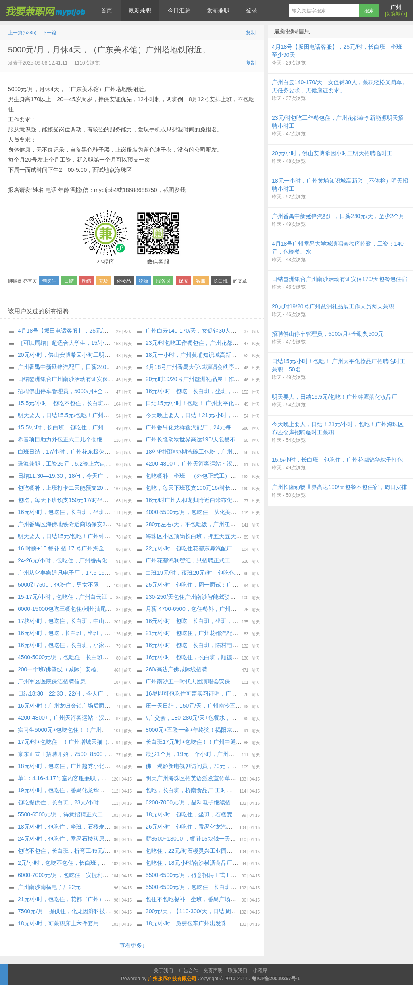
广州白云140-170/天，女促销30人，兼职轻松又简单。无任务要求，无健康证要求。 (250, 330)
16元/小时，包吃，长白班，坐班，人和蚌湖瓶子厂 (209, 391)
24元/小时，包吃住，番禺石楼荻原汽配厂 (69, 838)
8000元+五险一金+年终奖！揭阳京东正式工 (200, 730)
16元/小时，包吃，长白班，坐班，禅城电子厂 (75, 633)
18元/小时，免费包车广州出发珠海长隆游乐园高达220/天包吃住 (226, 923)
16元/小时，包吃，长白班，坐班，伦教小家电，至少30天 (218, 621)
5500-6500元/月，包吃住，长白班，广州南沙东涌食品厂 (216, 887)
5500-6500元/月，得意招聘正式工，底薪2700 (75, 814)
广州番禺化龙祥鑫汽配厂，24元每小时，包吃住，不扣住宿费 (222, 427)
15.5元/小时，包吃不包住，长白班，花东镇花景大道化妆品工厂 (97, 403)
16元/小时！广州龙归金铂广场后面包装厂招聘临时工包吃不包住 (98, 705)
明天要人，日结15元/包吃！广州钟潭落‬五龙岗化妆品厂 (86, 536)
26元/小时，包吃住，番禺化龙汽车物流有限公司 (206, 826)
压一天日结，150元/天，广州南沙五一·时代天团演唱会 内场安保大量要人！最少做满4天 (256, 705)
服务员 (163, 281)
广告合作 (188, 970)
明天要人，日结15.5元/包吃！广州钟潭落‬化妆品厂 (80, 415)
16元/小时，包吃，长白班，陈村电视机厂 (197, 645)
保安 (183, 281)
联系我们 (237, 970)
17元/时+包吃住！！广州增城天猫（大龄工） (74, 742)
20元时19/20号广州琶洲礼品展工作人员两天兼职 (207, 379)
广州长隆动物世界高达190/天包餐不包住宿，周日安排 (213, 439)
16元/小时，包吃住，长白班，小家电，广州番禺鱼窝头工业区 (95, 645)
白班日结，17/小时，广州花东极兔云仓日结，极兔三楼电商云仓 (98, 451)
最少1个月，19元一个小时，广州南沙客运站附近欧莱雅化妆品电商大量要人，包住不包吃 (257, 754)
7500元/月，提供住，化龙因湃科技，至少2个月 (77, 911)
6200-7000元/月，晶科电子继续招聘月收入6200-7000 (213, 802)
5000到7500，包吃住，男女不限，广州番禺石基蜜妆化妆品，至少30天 (107, 584)
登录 (251, 10)
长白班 (220, 281)
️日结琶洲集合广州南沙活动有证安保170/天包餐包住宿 (85, 379)
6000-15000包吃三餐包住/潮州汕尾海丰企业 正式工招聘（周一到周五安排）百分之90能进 (131, 609)
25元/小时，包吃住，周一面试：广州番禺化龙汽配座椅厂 (217, 584)
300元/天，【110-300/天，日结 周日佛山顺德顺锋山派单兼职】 (225, 911)
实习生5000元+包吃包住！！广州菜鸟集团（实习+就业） (89, 730)
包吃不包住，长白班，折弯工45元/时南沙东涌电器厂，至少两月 (98, 851)
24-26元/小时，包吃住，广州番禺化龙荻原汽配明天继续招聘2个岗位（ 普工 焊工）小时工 (130, 560)
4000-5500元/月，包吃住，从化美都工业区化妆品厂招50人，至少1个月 (235, 512)
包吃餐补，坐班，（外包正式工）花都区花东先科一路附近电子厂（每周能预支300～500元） (262, 476)
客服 (201, 281)
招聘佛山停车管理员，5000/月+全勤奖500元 (73, 391)
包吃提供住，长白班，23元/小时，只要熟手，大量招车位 (89, 802)
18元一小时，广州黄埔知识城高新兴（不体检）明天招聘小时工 (225, 355)
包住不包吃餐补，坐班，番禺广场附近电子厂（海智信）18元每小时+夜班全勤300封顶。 (257, 899)
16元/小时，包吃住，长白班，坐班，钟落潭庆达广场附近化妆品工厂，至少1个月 (119, 512)
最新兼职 (140, 10)
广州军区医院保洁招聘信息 (52, 681)
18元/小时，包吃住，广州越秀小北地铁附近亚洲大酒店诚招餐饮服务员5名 (111, 766)
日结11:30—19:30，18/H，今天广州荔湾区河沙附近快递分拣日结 (100, 476)
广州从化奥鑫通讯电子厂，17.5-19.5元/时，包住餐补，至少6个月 (100, 572)
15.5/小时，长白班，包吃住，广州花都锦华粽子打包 (83, 427)
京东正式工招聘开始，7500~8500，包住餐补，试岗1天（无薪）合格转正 (110, 754)
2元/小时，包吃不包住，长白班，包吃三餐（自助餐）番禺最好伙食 (102, 863)
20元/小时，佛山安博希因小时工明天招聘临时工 (78, 355)
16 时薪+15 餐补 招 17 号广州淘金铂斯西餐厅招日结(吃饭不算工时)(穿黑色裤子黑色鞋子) (130, 548)
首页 (106, 10)
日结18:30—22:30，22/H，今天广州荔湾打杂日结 (80, 693)
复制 (251, 32)
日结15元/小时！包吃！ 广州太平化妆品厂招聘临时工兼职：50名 (227, 403)
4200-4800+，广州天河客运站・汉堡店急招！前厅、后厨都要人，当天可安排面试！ (251, 463)
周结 (86, 281)
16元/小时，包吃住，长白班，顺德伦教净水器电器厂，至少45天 (226, 657)
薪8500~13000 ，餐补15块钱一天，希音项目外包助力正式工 (222, 838)
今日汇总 (179, 10)
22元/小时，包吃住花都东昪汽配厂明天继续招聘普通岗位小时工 (226, 548)
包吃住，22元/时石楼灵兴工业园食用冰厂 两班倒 (207, 851)
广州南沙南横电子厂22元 (49, 887)
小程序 (260, 970)
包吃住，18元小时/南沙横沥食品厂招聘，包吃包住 (209, 863)
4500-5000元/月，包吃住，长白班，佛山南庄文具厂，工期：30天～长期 (108, 657)
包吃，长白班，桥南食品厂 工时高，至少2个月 (204, 790)
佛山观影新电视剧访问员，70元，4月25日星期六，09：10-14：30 (229, 766)
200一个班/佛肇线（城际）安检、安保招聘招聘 (77, 669)
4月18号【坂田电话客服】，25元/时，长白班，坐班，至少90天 (97, 330)
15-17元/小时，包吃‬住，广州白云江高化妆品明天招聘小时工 (93, 596)
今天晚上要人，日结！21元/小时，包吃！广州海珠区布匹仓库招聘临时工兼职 (243, 415)
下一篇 (49, 32)
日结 (69, 281)
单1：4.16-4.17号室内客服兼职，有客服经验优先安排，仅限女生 (99, 778)
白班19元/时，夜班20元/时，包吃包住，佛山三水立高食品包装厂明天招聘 (238, 572)
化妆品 (124, 281)
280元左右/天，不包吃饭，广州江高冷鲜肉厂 (202, 524)
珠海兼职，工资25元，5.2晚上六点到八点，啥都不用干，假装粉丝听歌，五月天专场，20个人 (135, 463)
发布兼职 (218, 10)
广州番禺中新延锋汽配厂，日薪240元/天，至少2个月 (84, 367)
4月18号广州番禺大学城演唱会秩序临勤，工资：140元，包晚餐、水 (231, 367)
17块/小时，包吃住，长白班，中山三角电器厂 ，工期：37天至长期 (102, 621)
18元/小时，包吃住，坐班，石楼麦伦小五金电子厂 (209, 814)
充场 (103, 281)
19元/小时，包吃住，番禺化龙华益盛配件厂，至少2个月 (88, 790)
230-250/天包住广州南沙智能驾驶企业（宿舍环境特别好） (219, 596)
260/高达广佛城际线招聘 (176, 669)
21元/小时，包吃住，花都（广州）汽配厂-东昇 (76, 899)
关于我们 (163, 970)
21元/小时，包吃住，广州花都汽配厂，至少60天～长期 (215, 633)
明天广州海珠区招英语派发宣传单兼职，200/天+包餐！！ (218, 778)
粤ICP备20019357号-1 (276, 978)
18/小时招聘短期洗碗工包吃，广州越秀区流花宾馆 (209, 451)
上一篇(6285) (22, 32)
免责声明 (213, 970)
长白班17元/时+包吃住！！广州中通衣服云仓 (202, 742)
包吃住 (49, 281)
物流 (143, 281)
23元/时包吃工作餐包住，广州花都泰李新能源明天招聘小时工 (223, 342)
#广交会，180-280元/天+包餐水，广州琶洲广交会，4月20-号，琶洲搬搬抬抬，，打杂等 (256, 717)
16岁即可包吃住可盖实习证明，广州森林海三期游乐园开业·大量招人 (231, 693)
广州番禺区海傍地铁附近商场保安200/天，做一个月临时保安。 (96, 524)
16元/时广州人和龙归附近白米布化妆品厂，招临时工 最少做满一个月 (232, 500)
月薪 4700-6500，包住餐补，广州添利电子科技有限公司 (216, 609)
